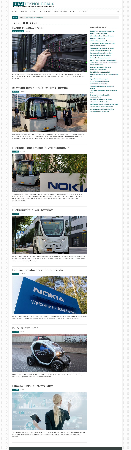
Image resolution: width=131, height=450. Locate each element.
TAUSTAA (72, 11)
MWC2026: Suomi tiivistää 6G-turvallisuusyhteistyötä (103, 60)
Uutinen (15, 151)
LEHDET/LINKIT (83, 11)
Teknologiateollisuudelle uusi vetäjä (98, 84)
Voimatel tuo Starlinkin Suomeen (98, 69)
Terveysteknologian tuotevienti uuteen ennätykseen (102, 43)
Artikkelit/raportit (18, 31)
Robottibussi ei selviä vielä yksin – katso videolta (32, 210)
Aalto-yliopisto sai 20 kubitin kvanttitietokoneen (102, 36)
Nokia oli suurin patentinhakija (97, 38)
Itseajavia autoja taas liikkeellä (25, 328)
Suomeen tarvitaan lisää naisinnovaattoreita (100, 50)
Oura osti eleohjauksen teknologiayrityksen (100, 55)
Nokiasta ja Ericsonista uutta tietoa (98, 33)
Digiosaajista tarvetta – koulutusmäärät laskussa (32, 386)
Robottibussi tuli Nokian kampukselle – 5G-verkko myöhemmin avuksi (40, 148)
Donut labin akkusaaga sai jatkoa (98, 46)
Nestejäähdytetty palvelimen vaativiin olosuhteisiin (102, 31)
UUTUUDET (33, 11)
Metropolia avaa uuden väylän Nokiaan (27, 27)
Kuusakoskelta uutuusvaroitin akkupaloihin (100, 67)
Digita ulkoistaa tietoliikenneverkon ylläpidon (101, 99)
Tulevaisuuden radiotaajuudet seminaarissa (100, 58)
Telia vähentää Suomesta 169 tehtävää (99, 111)
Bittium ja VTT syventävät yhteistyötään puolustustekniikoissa (99, 96)
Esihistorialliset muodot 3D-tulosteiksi (99, 102)
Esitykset (15, 91)
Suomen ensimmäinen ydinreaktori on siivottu (101, 53)
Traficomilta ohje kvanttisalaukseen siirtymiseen (102, 48)
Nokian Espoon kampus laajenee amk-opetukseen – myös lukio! (37, 270)
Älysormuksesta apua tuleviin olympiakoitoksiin (101, 107)
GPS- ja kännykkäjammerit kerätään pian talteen (102, 109)
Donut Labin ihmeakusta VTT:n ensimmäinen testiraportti (104, 104)
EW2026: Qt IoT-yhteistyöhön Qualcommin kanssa (102, 41)
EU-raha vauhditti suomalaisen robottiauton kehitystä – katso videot (40, 88)
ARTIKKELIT (24, 11)
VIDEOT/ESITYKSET (45, 11)
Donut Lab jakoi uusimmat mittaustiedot (100, 72)
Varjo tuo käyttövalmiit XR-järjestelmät (99, 81)
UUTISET (14, 11)
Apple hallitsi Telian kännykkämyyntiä (99, 79)
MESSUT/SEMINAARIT (60, 11)
